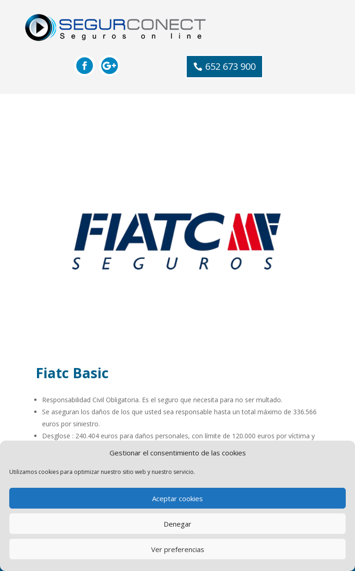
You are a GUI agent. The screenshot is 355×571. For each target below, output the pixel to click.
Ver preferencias (177, 549)
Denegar (177, 523)
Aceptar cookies (177, 498)
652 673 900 (230, 66)
